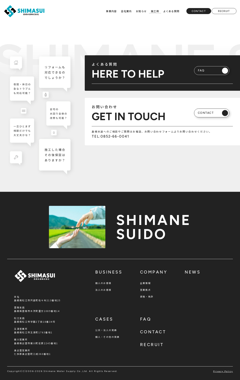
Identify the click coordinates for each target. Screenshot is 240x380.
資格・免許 (147, 296)
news (192, 272)
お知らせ (141, 11)
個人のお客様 (103, 283)
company (153, 272)
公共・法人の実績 (106, 330)
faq (145, 319)
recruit (152, 344)
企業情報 (145, 283)
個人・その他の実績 (107, 336)
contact (153, 331)
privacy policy (223, 371)
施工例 (155, 11)
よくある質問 (171, 11)
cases (104, 319)
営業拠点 (145, 289)
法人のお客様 (103, 289)
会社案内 (126, 11)
